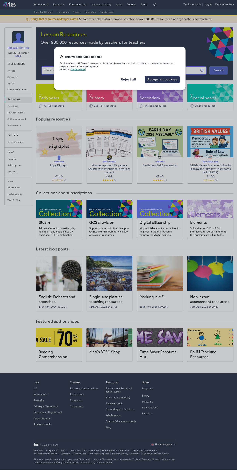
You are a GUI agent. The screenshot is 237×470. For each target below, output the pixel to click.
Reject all (128, 79)
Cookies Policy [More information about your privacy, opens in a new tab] (77, 69)
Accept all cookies (162, 79)
